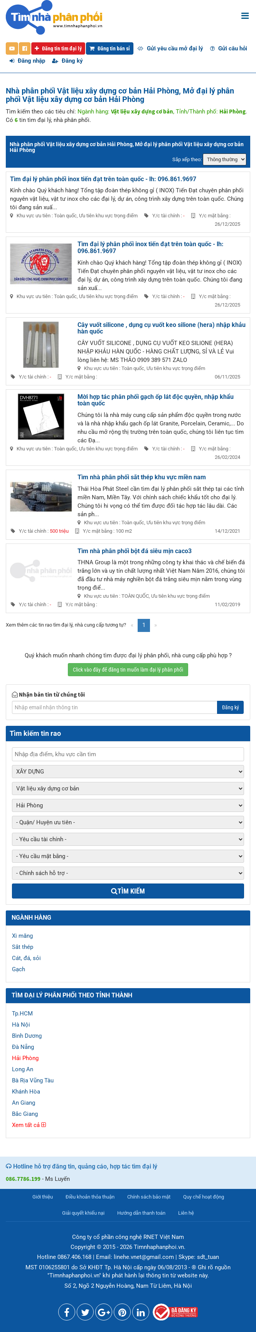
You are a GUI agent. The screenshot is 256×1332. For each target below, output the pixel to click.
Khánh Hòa (26, 1091)
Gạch (18, 969)
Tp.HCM (22, 1013)
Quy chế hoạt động (203, 1197)
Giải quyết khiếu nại (83, 1213)
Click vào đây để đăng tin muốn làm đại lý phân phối (128, 670)
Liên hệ (186, 1213)
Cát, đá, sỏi (26, 958)
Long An (22, 1069)
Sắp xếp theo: (187, 159)
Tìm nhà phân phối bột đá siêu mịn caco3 (134, 551)
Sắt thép (22, 947)
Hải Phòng (25, 1058)
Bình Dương (27, 1035)
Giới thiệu (42, 1197)
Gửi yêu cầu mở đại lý (170, 48)
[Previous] (132, 625)
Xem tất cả (29, 1125)
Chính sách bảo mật (148, 1197)
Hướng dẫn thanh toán (141, 1213)
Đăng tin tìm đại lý (58, 48)
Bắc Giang (25, 1113)
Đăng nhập (27, 60)
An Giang (23, 1102)
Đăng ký (67, 60)
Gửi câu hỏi (228, 48)
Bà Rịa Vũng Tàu (33, 1080)
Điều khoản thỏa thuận (90, 1197)
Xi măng (22, 935)
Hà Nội (21, 1024)
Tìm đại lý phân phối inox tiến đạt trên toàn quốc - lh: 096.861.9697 (103, 179)
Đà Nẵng (23, 1047)
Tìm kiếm (128, 891)
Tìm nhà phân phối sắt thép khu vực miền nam (141, 477)
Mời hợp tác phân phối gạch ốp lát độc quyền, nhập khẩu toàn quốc (155, 400)
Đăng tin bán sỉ (109, 48)
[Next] (156, 625)
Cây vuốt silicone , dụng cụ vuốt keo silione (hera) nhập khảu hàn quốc (161, 328)
